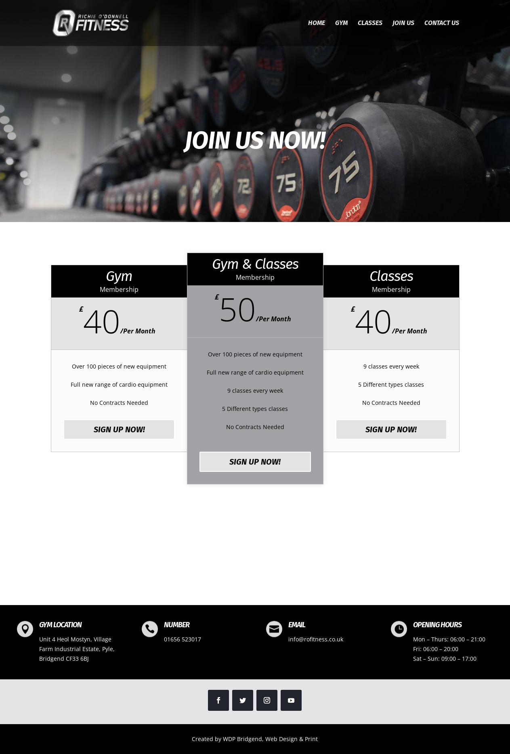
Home (316, 23)
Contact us (441, 23)
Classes (370, 23)
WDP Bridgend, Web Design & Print (270, 739)
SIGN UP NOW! (119, 429)
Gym (341, 23)
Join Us (403, 23)
